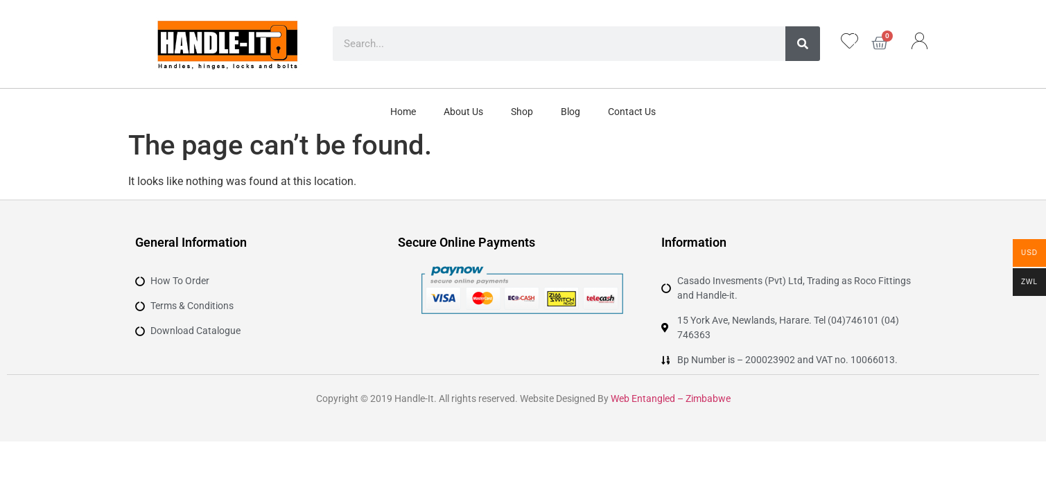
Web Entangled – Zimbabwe (671, 398)
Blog (570, 111)
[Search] (802, 43)
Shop (522, 111)
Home (403, 111)
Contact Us (632, 111)
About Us (463, 111)
